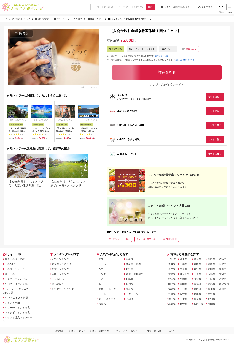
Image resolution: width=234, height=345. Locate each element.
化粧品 (129, 289)
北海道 (172, 259)
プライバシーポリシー (127, 331)
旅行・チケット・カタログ (68, 19)
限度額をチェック (178, 7)
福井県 (183, 294)
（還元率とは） (161, 56)
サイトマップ (77, 331)
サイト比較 (12, 254)
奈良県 (197, 299)
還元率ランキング (61, 264)
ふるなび (10, 264)
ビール (102, 294)
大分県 (223, 274)
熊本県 (223, 269)
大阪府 (197, 289)
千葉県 (183, 264)
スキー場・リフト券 (145, 239)
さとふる (10, 274)
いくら (102, 264)
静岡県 (197, 264)
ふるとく (171, 331)
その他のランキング (63, 289)
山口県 (211, 279)
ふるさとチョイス (15, 269)
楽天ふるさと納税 (15, 259)
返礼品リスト (206, 7)
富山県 (183, 284)
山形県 (172, 284)
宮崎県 (223, 279)
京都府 (197, 284)
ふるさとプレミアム (16, 279)
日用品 (129, 284)
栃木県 (172, 299)
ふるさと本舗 (12, 302)
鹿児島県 (224, 284)
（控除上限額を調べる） (185, 59)
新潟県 (183, 279)
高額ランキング (60, 274)
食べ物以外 (58, 284)
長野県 (183, 304)
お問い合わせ (153, 331)
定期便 (129, 259)
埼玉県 (183, 259)
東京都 (183, 269)
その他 (129, 299)
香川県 (211, 289)
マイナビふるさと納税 (17, 312)
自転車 (129, 279)
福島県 (172, 289)
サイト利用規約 (99, 331)
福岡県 (211, 304)
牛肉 (100, 259)
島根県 (211, 264)
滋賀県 (197, 279)
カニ (100, 269)
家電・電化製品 (134, 274)
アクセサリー (133, 294)
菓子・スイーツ (107, 299)
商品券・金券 (133, 264)
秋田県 (172, 279)
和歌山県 (199, 304)
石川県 (183, 289)
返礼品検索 (42, 19)
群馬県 (172, 304)
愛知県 (197, 269)
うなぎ (102, 274)
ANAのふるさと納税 (16, 284)
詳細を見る (21, 33)
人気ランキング (60, 259)
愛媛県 (211, 294)
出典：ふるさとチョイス (90, 87)
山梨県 (183, 299)
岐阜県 (197, 259)
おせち (102, 304)
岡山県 (211, 269)
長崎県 (223, 264)
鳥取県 (211, 259)
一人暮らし (58, 279)
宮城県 (172, 274)
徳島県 (211, 284)
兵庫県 (197, 294)
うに (100, 279)
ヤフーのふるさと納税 (17, 307)
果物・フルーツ (107, 289)
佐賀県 (223, 259)
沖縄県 (223, 289)
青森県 (172, 264)
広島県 (211, 274)
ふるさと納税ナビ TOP (17, 19)
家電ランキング (60, 269)
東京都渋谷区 (115, 49)
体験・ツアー (96, 19)
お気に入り (221, 8)
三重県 (197, 274)
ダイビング (114, 239)
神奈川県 (185, 274)
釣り (128, 239)
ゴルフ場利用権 (169, 239)
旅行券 (129, 269)
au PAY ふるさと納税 (16, 297)
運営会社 (59, 331)
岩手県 (172, 269)
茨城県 (172, 294)
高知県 (211, 299)
